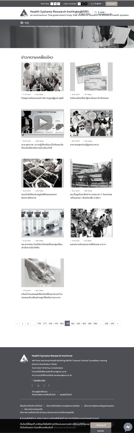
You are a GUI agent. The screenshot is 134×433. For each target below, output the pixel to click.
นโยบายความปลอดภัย (33, 409)
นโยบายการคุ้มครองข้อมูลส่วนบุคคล (99, 406)
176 (39, 324)
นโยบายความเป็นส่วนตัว (65, 427)
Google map (38, 381)
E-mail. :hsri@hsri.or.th (103, 13)
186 (95, 324)
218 (106, 324)
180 (62, 324)
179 (56, 324)
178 (50, 324)
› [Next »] (117, 324)
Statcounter (54, 392)
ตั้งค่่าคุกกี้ (101, 425)
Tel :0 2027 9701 (82, 13)
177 (45, 324)
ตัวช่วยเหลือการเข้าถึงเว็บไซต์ (43, 395)
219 (112, 324)
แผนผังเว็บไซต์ (65, 395)
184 (84, 324)
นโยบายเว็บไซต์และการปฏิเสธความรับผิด (63, 406)
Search (111, 3)
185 (89, 324)
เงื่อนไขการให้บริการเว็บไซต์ (31, 406)
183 (78, 324)
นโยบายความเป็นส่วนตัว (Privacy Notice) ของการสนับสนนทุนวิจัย (47, 413)
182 (73, 324)
